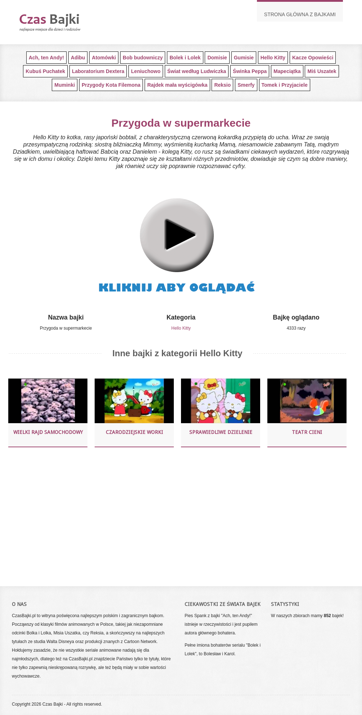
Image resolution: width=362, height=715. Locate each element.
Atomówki (104, 57)
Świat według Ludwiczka (196, 71)
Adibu (78, 57)
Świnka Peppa (250, 71)
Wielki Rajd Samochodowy (48, 432)
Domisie (217, 57)
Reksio (222, 85)
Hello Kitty (273, 57)
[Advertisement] (177, 515)
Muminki (64, 85)
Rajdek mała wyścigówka (177, 85)
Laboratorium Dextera (98, 71)
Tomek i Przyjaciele (285, 85)
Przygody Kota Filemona (111, 85)
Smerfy (245, 85)
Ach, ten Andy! (46, 57)
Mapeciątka (286, 71)
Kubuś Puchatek (45, 71)
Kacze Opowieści (312, 57)
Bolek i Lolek (184, 57)
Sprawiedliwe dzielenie (220, 432)
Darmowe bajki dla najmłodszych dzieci (62, 22)
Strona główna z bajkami (300, 14)
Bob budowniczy (143, 57)
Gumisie (244, 57)
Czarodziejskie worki (134, 432)
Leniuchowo (145, 71)
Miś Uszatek (321, 71)
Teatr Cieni (307, 432)
